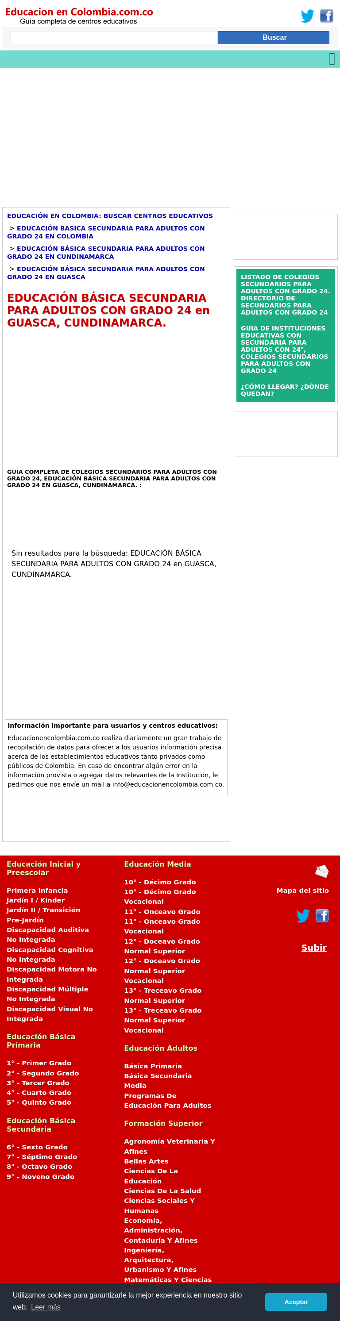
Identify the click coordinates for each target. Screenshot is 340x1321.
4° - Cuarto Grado (39, 1093)
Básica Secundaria (158, 1076)
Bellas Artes (146, 1161)
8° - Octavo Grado (39, 1167)
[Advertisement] (170, 134)
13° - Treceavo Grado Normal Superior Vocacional (162, 1020)
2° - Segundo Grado (43, 1073)
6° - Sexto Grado (37, 1147)
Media (135, 1086)
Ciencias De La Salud (162, 1191)
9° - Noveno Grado (40, 1177)
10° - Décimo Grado (160, 882)
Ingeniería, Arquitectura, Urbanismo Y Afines (160, 1260)
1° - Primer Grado (39, 1063)
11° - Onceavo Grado (162, 912)
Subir (314, 948)
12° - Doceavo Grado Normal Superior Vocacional (162, 971)
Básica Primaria (153, 1066)
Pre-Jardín (25, 920)
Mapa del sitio (303, 891)
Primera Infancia (37, 891)
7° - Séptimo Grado (42, 1157)
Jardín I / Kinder (36, 900)
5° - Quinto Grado (39, 1102)
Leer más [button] (46, 1307)
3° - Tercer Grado (38, 1083)
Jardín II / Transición (43, 910)
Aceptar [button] (296, 1302)
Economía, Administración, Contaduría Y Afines (160, 1230)
